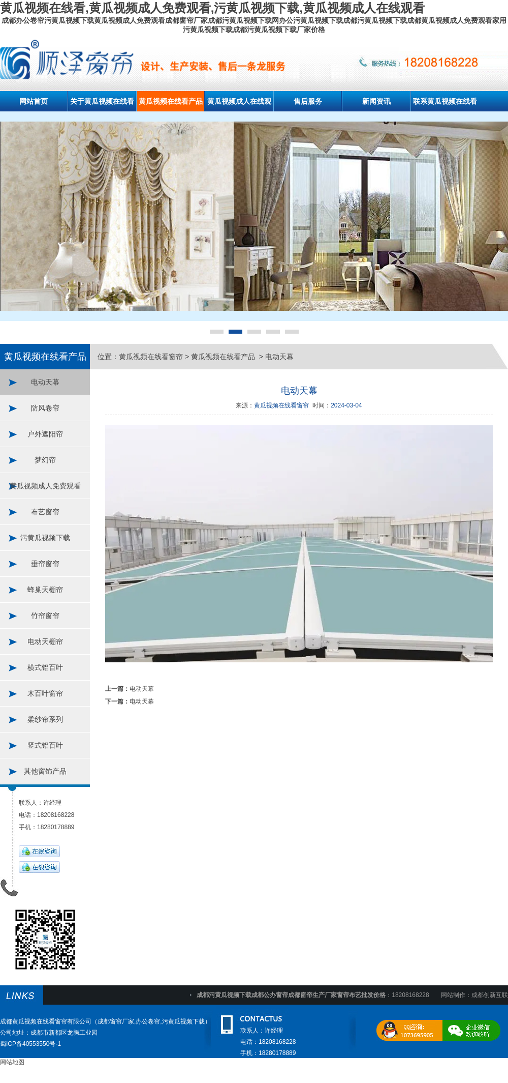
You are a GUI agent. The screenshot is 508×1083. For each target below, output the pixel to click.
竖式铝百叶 (45, 745)
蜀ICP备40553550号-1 (30, 1043)
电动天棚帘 (45, 641)
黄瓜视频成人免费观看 (45, 486)
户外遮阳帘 (45, 434)
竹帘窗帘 (45, 615)
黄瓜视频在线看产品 (171, 101)
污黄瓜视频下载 (45, 538)
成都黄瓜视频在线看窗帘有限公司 (45, 1021)
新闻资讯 (376, 101)
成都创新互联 (489, 995)
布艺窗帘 (45, 512)
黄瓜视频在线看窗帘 (151, 357)
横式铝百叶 (45, 667)
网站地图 (12, 1062)
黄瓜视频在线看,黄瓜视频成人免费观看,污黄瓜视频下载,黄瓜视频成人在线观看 (212, 8)
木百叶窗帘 (45, 693)
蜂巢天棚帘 (45, 590)
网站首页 (33, 101)
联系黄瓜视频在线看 (445, 101)
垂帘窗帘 (45, 564)
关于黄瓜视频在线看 (102, 101)
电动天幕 (45, 382)
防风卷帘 (45, 408)
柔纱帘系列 (45, 719)
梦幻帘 (45, 460)
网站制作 (453, 995)
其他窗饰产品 (45, 771)
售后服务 (308, 101)
